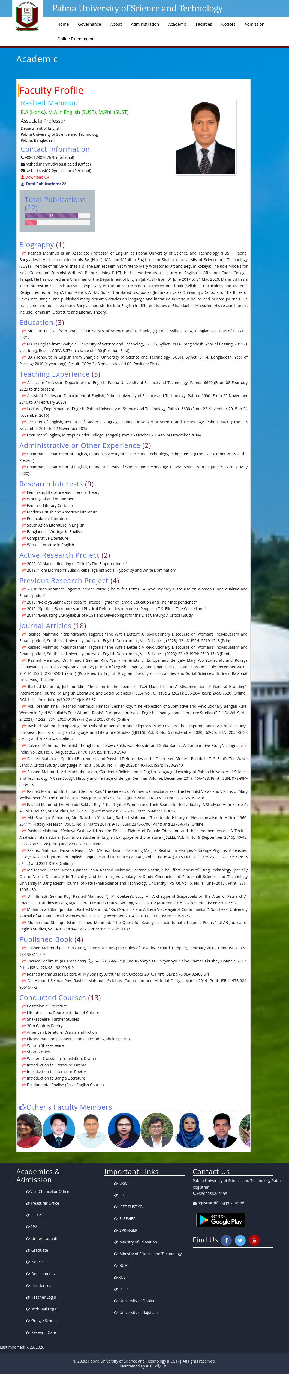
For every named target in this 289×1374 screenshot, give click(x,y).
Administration (145, 24)
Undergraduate (42, 1238)
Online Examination (76, 38)
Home (63, 24)
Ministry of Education (135, 1242)
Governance (89, 24)
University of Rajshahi (136, 1312)
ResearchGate (41, 1332)
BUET (121, 1265)
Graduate (37, 1250)
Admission (254, 24)
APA (31, 1226)
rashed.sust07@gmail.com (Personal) (58, 170)
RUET (121, 1289)
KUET (121, 1277)
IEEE (120, 1195)
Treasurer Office (42, 1203)
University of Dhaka (134, 1300)
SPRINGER (125, 1230)
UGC (120, 1183)
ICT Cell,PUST (157, 1366)
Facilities (204, 24)
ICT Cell (34, 1215)
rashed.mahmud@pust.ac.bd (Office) (58, 164)
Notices (228, 24)
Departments (40, 1273)
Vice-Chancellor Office (47, 1191)
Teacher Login (41, 1297)
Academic (177, 24)
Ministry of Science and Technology (148, 1253)
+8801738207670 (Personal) (49, 157)
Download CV (36, 177)
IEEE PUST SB (128, 1206)
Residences (38, 1285)
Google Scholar (42, 1320)
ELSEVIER (125, 1218)
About (116, 24)
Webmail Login (42, 1308)
